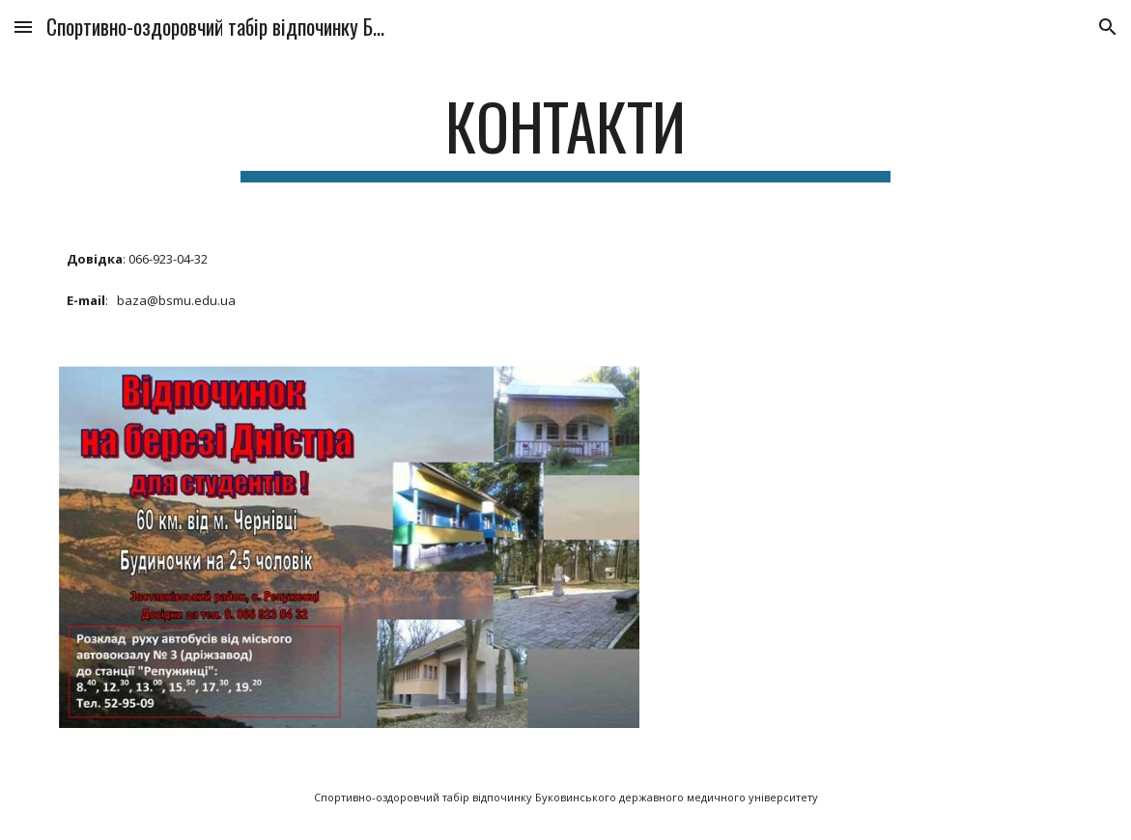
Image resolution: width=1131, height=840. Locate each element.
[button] (23, 26)
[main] (566, 135)
